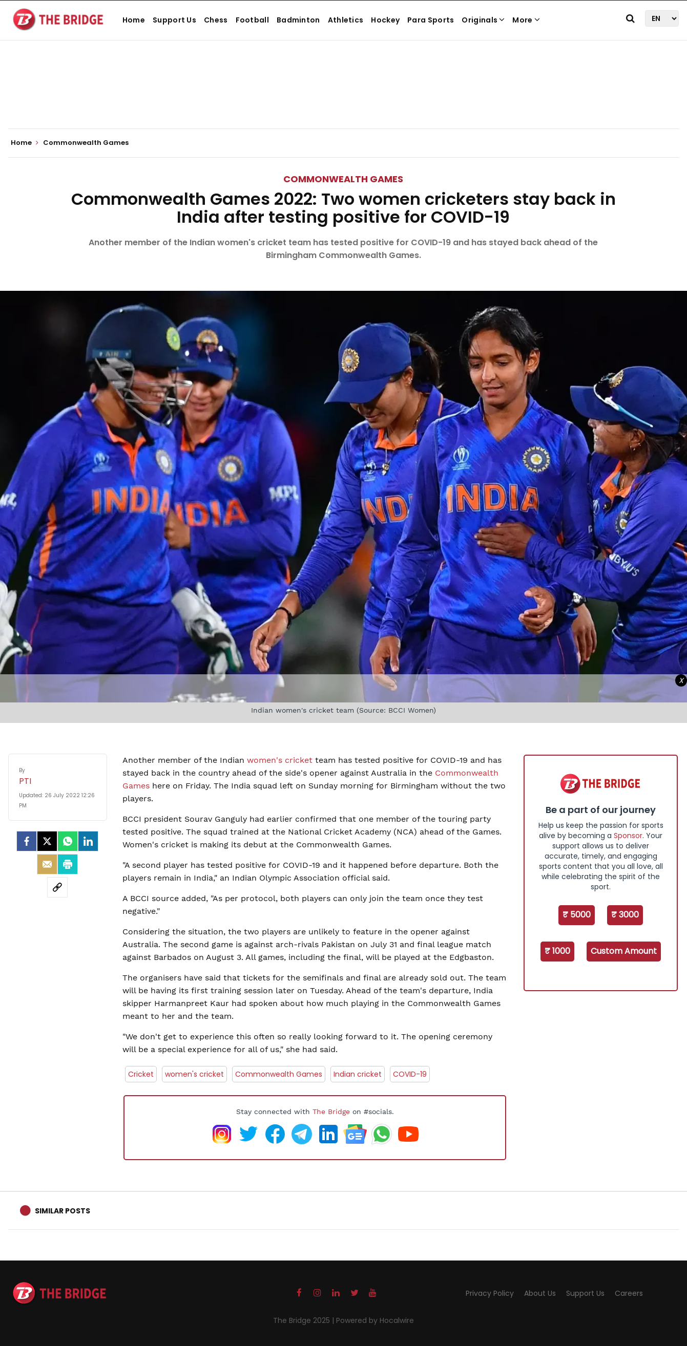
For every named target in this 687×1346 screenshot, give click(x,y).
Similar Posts (62, 1211)
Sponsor (628, 835)
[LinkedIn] (88, 841)
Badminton (298, 20)
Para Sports (430, 20)
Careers (629, 1293)
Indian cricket (358, 1074)
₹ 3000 (625, 915)
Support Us (174, 20)
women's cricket (279, 760)
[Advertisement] (343, 97)
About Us (540, 1293)
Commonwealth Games (343, 179)
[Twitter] (47, 841)
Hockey (385, 20)
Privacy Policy (490, 1293)
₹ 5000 (577, 915)
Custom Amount (624, 951)
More (526, 20)
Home (133, 20)
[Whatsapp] (67, 841)
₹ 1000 (557, 951)
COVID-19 (410, 1074)
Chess (216, 20)
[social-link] (57, 887)
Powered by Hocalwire (375, 1320)
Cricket (141, 1074)
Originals (483, 20)
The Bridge (331, 1111)
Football (252, 20)
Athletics (346, 20)
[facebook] (26, 841)
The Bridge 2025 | (304, 1320)
